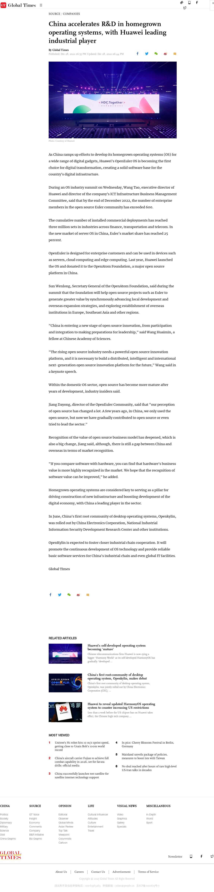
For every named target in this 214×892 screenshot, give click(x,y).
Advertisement (121, 872)
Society (4, 818)
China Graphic (8, 838)
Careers (79, 872)
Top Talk (63, 830)
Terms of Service (148, 872)
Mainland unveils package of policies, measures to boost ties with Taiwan (145, 756)
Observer (63, 818)
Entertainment (95, 826)
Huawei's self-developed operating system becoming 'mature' (117, 647)
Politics (4, 814)
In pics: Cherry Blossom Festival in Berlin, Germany (148, 744)
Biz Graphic (35, 838)
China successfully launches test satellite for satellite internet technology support (82, 775)
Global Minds (66, 822)
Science (4, 830)
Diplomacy (6, 822)
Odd (2, 834)
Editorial (63, 814)
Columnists (65, 838)
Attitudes (93, 818)
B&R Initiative (36, 834)
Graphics (122, 818)
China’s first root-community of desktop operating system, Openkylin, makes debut (117, 676)
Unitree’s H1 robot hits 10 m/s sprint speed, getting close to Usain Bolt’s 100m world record (82, 746)
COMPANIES (71, 14)
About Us (61, 872)
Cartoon (63, 842)
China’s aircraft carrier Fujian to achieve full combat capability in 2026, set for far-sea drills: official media (82, 761)
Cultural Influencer (98, 814)
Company (34, 830)
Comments (35, 826)
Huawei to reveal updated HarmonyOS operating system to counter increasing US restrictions (121, 706)
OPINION (65, 806)
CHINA (5, 806)
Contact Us (98, 872)
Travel (91, 830)
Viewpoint (64, 834)
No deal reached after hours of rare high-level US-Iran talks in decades (149, 768)
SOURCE (54, 14)
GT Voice (34, 814)
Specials (121, 826)
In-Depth (151, 814)
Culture (92, 822)
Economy (34, 822)
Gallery (120, 822)
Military (4, 826)
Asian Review (66, 826)
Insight (33, 818)
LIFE (91, 806)
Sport (149, 822)
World (149, 818)
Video (120, 814)
